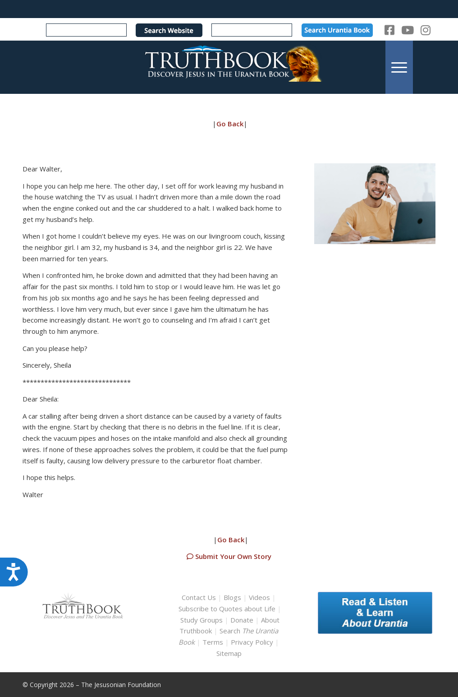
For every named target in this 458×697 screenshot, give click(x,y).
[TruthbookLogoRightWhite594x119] (229, 67)
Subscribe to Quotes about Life (227, 608)
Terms (212, 641)
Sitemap (229, 653)
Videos (259, 597)
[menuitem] (399, 67)
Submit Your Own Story (229, 556)
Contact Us (199, 597)
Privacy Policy (252, 641)
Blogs (232, 597)
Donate (241, 619)
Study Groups (202, 619)
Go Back (229, 123)
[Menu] (399, 67)
